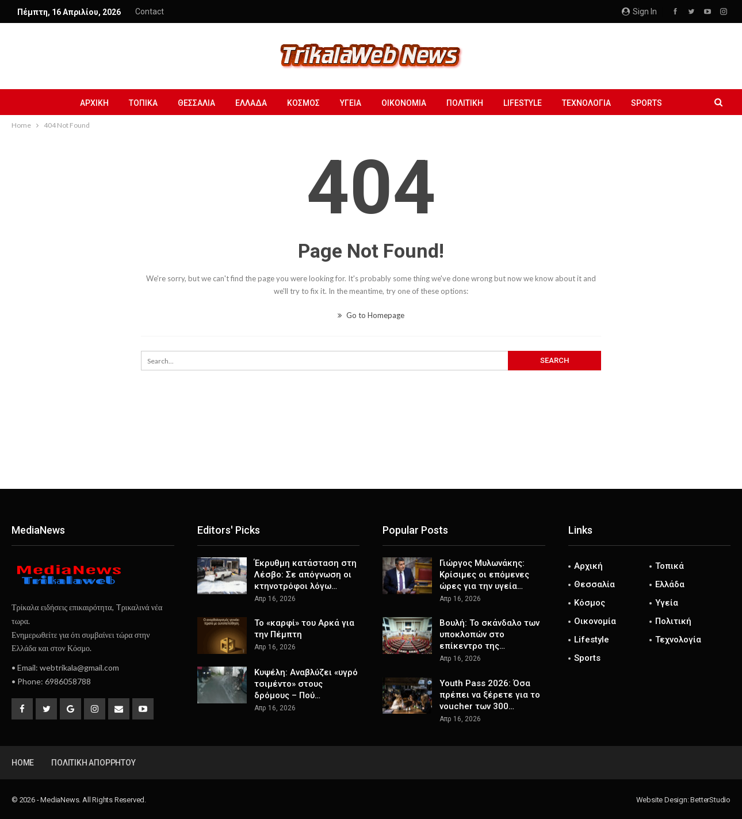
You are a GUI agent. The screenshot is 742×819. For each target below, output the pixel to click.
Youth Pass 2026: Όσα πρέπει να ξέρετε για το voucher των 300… (489, 694)
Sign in (639, 11)
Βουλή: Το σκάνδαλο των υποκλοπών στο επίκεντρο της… (489, 634)
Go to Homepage (371, 315)
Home (23, 762)
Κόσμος (303, 103)
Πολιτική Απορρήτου (93, 762)
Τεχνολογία (586, 103)
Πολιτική (464, 103)
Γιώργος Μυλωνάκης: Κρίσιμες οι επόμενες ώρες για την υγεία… (484, 574)
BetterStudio (710, 799)
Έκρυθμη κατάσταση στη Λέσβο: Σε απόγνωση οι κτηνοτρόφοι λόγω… (305, 574)
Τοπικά (143, 103)
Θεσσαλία (196, 103)
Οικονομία (403, 103)
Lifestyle (522, 103)
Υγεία (350, 103)
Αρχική (94, 103)
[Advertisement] (371, 451)
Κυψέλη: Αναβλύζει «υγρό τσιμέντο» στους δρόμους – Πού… (306, 684)
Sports (646, 103)
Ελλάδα (251, 103)
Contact (149, 11)
